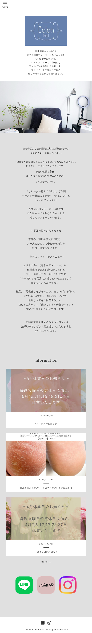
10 (69, 129)
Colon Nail (38, 629)
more (46, 561)
